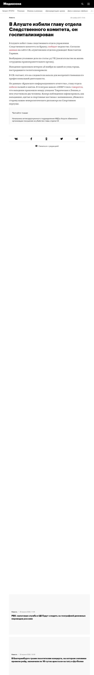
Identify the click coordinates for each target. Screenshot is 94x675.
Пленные (20, 10)
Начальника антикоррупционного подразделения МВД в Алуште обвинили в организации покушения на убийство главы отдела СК (44, 119)
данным (13, 50)
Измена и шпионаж (34, 10)
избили (13, 87)
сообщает (53, 47)
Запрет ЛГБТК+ (8, 10)
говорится (77, 87)
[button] (88, 4)
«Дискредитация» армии (55, 10)
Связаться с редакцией (47, 154)
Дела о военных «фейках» (78, 10)
